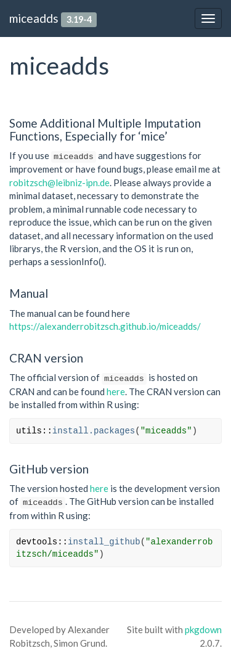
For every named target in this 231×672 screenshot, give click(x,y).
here (116, 391)
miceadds (34, 18)
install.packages (93, 431)
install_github (104, 542)
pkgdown (203, 629)
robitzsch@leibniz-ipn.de (59, 182)
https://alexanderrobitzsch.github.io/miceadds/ (105, 326)
